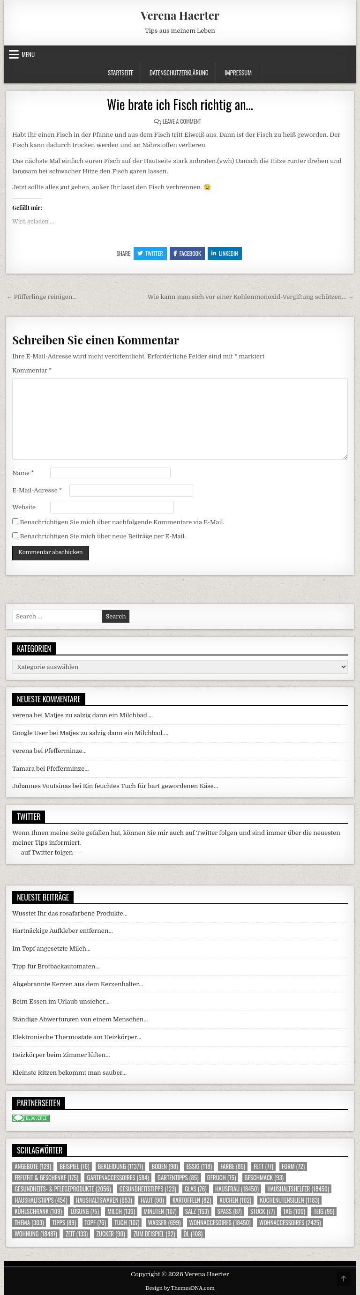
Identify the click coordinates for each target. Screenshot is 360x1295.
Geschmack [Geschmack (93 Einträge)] (264, 1177)
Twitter (150, 253)
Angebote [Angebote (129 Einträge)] (33, 1166)
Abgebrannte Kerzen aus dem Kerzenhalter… (77, 984)
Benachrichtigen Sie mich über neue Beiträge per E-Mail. (103, 536)
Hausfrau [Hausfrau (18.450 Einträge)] (237, 1188)
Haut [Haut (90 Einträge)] (152, 1200)
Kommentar (32, 370)
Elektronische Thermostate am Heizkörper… (76, 1037)
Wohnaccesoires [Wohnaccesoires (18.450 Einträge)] (220, 1222)
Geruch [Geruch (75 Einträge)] (221, 1177)
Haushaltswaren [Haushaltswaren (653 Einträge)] (104, 1200)
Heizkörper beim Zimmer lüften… (61, 1054)
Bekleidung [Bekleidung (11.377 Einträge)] (120, 1166)
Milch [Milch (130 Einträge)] (121, 1211)
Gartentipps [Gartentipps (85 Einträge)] (178, 1177)
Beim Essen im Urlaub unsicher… (61, 1001)
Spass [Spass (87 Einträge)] (230, 1211)
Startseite (121, 72)
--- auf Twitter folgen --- (47, 852)
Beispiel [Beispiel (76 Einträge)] (74, 1166)
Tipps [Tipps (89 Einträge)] (64, 1222)
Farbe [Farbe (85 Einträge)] (232, 1166)
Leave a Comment (182, 121)
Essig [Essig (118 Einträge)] (199, 1166)
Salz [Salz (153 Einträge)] (197, 1211)
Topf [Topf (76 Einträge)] (95, 1222)
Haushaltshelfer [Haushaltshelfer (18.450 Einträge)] (298, 1188)
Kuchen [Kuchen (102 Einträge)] (235, 1200)
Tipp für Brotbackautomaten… (55, 966)
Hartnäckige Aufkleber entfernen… (62, 930)
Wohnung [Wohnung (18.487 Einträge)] (36, 1233)
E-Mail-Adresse (37, 490)
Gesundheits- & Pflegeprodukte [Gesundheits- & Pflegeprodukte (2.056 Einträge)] (63, 1188)
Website (24, 507)
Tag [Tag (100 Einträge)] (294, 1211)
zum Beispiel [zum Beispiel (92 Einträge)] (154, 1233)
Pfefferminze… (66, 750)
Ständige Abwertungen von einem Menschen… (80, 1019)
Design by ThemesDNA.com (180, 1288)
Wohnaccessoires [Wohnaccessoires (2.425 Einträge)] (290, 1222)
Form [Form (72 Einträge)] (293, 1166)
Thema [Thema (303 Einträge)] (29, 1222)
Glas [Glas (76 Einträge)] (195, 1188)
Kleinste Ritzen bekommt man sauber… (69, 1072)
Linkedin (224, 253)
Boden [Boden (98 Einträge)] (164, 1166)
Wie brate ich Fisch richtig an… (180, 104)
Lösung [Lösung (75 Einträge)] (84, 1211)
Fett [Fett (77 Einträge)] (263, 1166)
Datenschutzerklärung (179, 72)
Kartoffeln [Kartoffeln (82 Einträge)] (191, 1200)
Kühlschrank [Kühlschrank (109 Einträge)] (38, 1211)
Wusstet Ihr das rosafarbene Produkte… (70, 913)
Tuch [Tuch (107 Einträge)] (126, 1222)
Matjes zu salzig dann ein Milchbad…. (99, 715)
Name (23, 472)
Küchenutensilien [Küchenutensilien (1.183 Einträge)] (289, 1200)
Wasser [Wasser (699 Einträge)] (164, 1222)
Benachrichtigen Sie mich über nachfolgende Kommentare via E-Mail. (122, 522)
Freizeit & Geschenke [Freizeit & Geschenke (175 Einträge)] (46, 1177)
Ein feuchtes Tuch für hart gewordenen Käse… (150, 785)
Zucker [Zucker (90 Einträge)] (110, 1233)
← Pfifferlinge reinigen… (41, 296)
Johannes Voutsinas (41, 785)
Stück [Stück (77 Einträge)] (262, 1211)
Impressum (238, 72)
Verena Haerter (180, 14)
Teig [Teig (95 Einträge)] (324, 1211)
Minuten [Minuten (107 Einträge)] (160, 1211)
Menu (28, 54)
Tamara (23, 768)
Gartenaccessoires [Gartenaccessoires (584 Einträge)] (118, 1177)
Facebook (187, 253)
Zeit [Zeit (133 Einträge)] (77, 1233)
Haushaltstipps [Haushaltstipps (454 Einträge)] (41, 1200)
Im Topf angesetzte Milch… (51, 948)
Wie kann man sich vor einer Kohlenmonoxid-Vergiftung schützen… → (251, 296)
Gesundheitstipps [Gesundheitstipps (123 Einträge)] (148, 1188)
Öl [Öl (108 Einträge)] (193, 1233)
